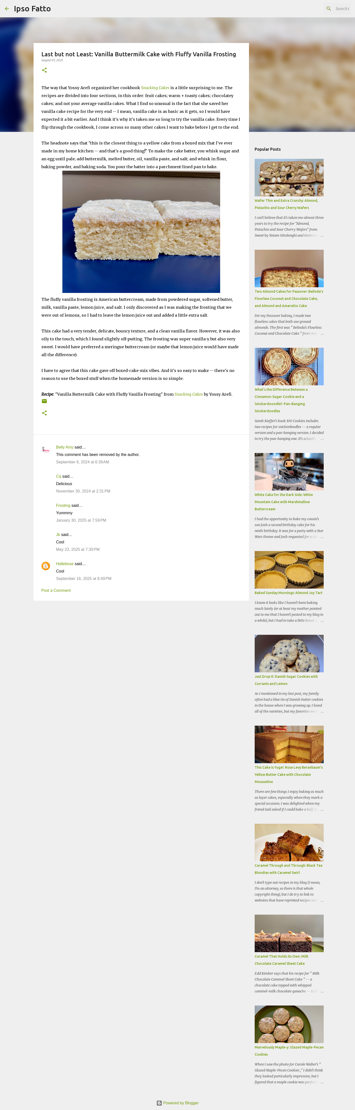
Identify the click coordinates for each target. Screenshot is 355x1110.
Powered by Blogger (177, 1103)
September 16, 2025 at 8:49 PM (84, 578)
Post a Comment (56, 590)
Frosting (63, 505)
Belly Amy (64, 447)
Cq (58, 476)
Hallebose (65, 564)
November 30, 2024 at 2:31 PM (83, 491)
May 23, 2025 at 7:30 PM (78, 549)
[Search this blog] (325, 9)
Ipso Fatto (32, 8)
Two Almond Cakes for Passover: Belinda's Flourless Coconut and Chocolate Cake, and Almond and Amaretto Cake (289, 298)
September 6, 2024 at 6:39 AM (82, 462)
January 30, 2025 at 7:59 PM (81, 520)
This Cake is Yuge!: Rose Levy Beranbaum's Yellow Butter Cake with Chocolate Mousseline (289, 774)
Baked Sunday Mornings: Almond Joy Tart (288, 593)
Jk (58, 535)
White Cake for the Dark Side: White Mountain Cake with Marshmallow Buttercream (284, 502)
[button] (44, 70)
